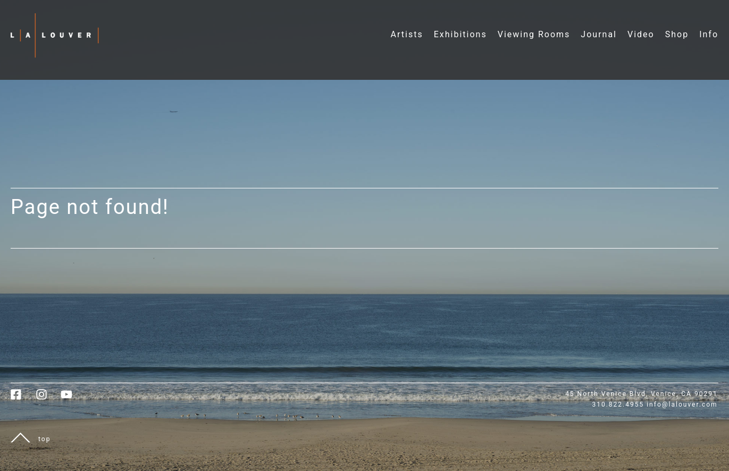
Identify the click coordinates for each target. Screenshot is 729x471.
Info (708, 34)
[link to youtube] (72, 398)
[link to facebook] (23, 398)
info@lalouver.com (682, 404)
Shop (677, 34)
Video (641, 34)
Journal (599, 34)
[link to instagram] (48, 398)
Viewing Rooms (534, 34)
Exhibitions (460, 34)
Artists (407, 34)
